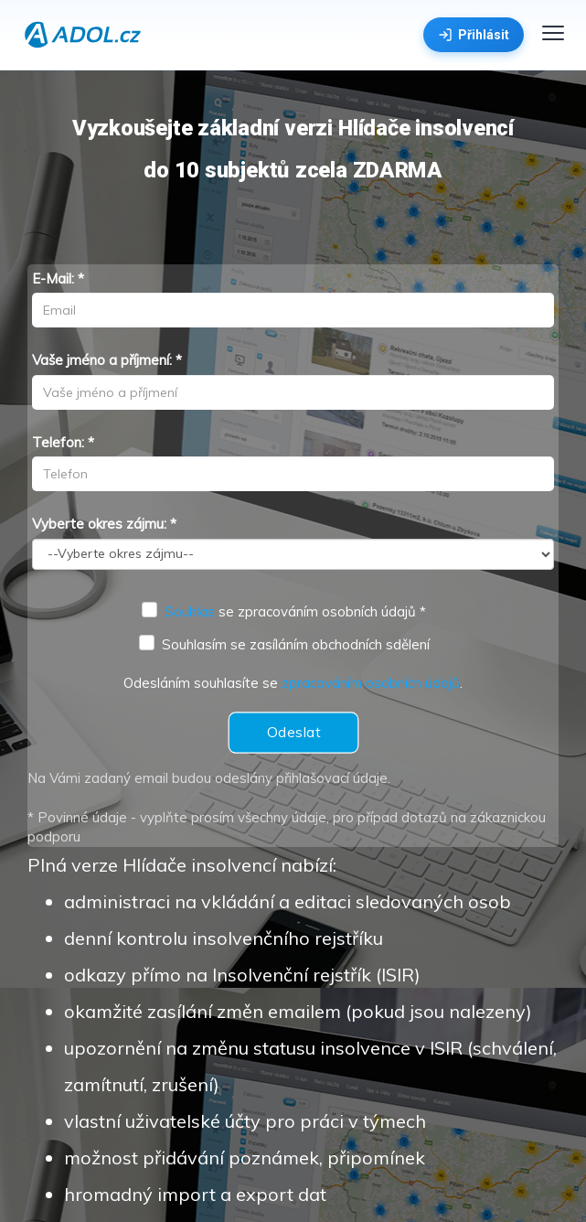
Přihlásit (473, 34)
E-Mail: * (58, 278)
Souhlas (190, 611)
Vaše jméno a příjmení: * (107, 360)
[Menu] (553, 33)
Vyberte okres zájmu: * (104, 523)
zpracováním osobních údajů (371, 682)
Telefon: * (63, 442)
